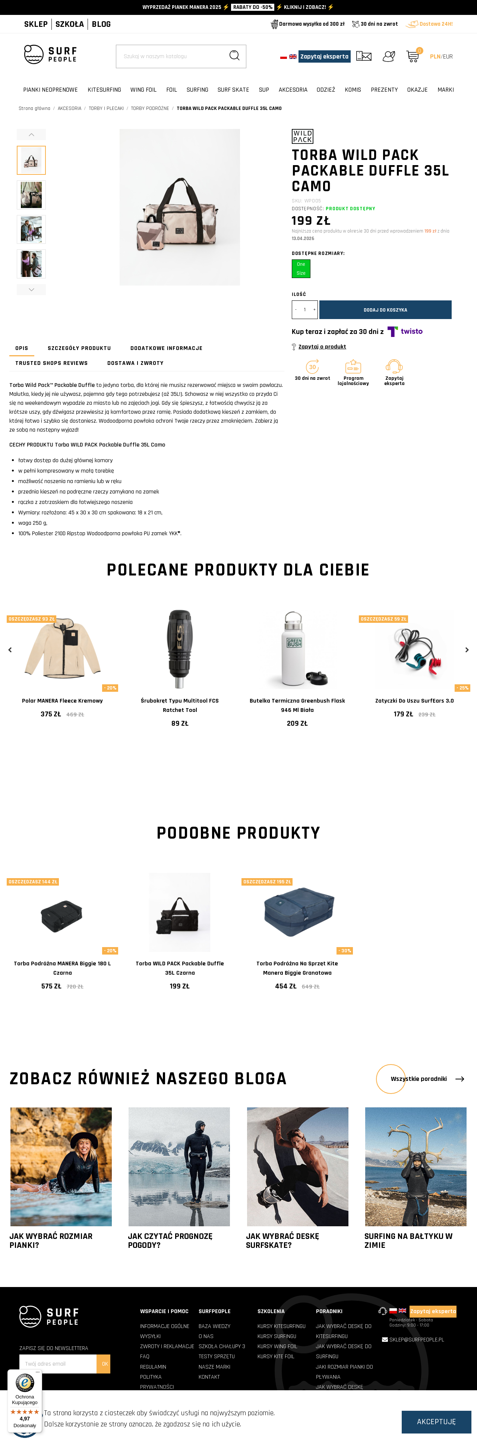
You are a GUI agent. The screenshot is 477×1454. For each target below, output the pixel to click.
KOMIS (353, 90)
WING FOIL (143, 90)
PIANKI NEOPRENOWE (50, 90)
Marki (445, 90)
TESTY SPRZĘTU (217, 1356)
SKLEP (36, 24)
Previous (10, 649)
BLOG (101, 24)
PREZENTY (384, 90)
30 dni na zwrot (375, 24)
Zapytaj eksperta (324, 56)
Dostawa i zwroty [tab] (135, 363)
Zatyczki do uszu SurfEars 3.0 (414, 701)
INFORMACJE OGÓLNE (164, 1326)
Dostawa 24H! (429, 24)
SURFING (197, 90)
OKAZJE (417, 90)
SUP (264, 90)
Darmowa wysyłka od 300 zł (308, 24)
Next (466, 649)
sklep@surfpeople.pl (416, 1340)
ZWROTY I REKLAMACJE (167, 1346)
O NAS (206, 1336)
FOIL (171, 90)
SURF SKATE (233, 90)
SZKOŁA (70, 24)
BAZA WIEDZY (214, 1326)
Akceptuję (436, 1422)
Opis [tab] (21, 348)
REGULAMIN (153, 1367)
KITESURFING (104, 90)
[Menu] (37, 1373)
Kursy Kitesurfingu (282, 1326)
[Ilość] (305, 309)
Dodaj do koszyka (385, 310)
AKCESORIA (293, 90)
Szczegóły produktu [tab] (79, 348)
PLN (435, 56)
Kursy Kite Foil (276, 1356)
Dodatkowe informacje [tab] (166, 348)
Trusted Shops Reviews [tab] (51, 363)
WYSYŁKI (150, 1336)
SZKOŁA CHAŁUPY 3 (222, 1346)
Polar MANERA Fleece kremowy (62, 701)
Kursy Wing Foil (277, 1346)
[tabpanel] (62, 670)
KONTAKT (209, 1377)
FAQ (144, 1356)
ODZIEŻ (326, 90)
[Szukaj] (181, 56)
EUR (448, 56)
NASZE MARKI (214, 1367)
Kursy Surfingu (277, 1336)
